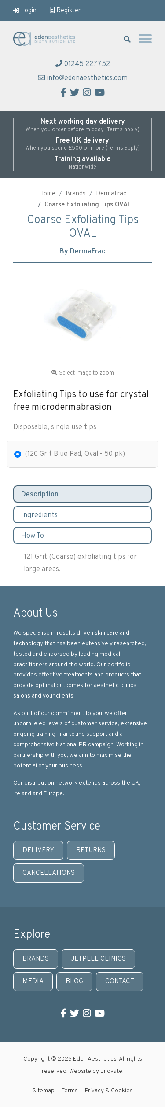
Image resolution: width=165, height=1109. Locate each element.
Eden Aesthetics (48, 39)
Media (33, 981)
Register (65, 10)
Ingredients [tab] (39, 515)
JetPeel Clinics (98, 959)
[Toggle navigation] (145, 40)
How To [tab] (32, 536)
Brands (76, 194)
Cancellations (48, 873)
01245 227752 (82, 64)
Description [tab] (40, 494)
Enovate (111, 1071)
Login (25, 10)
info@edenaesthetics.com (83, 78)
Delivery (38, 850)
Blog (74, 981)
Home (47, 194)
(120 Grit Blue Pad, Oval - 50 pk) (75, 454)
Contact (119, 981)
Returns (91, 850)
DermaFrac (111, 194)
